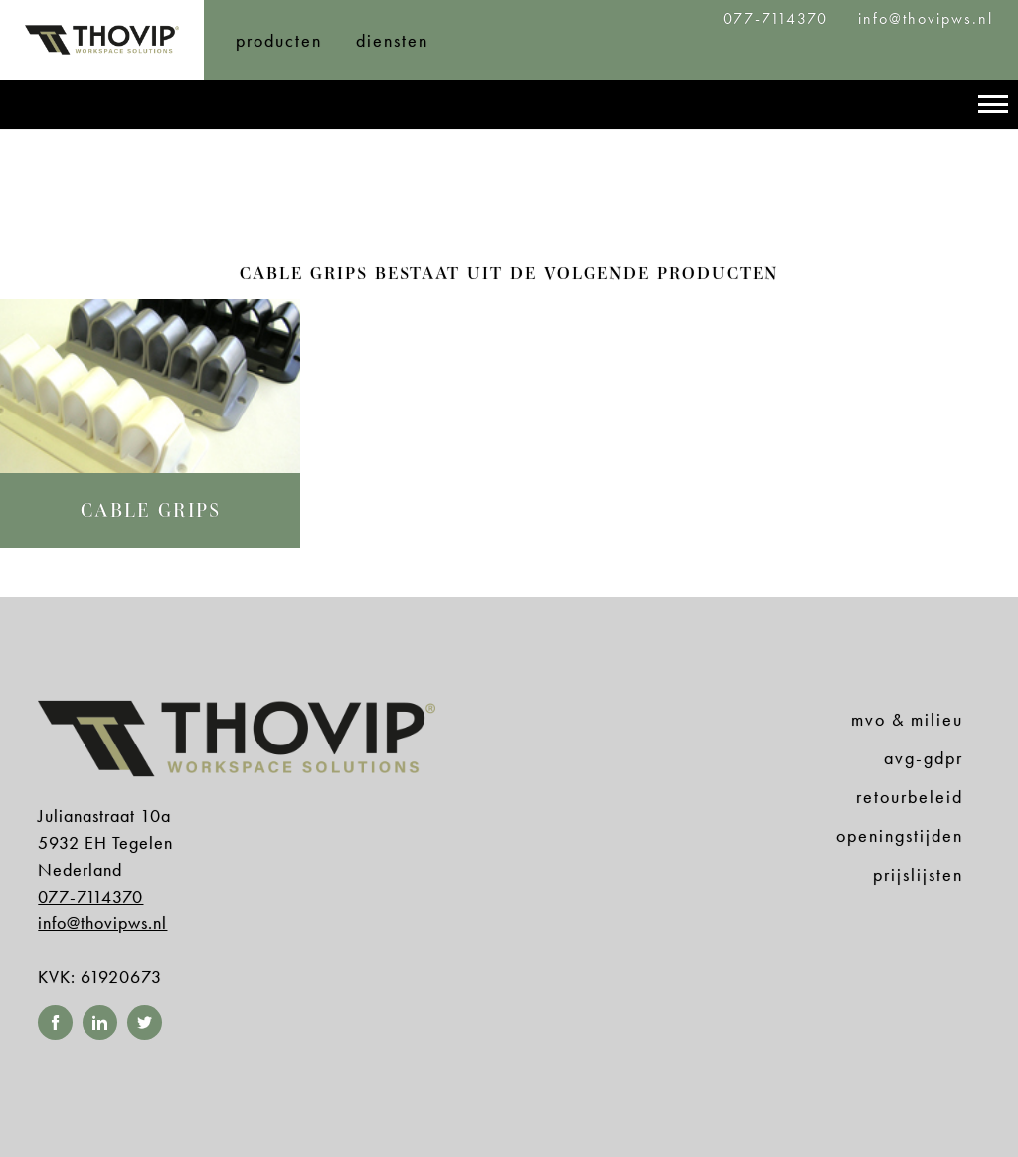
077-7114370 (778, 18)
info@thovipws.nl (925, 18)
